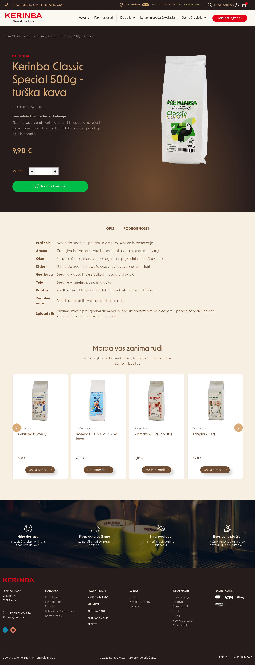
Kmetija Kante (192, 5)
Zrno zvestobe (180, 625)
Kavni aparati (103, 17)
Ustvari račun (242, 657)
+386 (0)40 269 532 (21, 5)
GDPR (176, 611)
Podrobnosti (136, 229)
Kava (84, 18)
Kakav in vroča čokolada (157, 17)
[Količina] (43, 171)
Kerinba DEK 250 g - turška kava (96, 437)
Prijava (223, 657)
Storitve (177, 5)
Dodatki (127, 18)
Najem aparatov (161, 5)
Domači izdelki (194, 18)
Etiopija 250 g (204, 434)
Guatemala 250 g (32, 434)
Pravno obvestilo (182, 621)
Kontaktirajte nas (230, 18)
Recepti (92, 624)
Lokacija (135, 606)
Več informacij (38, 470)
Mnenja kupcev (98, 618)
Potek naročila (181, 606)
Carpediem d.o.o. (45, 658)
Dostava (177, 602)
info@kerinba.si (53, 5)
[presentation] (16, 427)
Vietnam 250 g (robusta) (153, 434)
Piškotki (176, 616)
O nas (133, 597)
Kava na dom (97, 591)
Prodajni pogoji (181, 597)
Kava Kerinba (53, 597)
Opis (110, 229)
